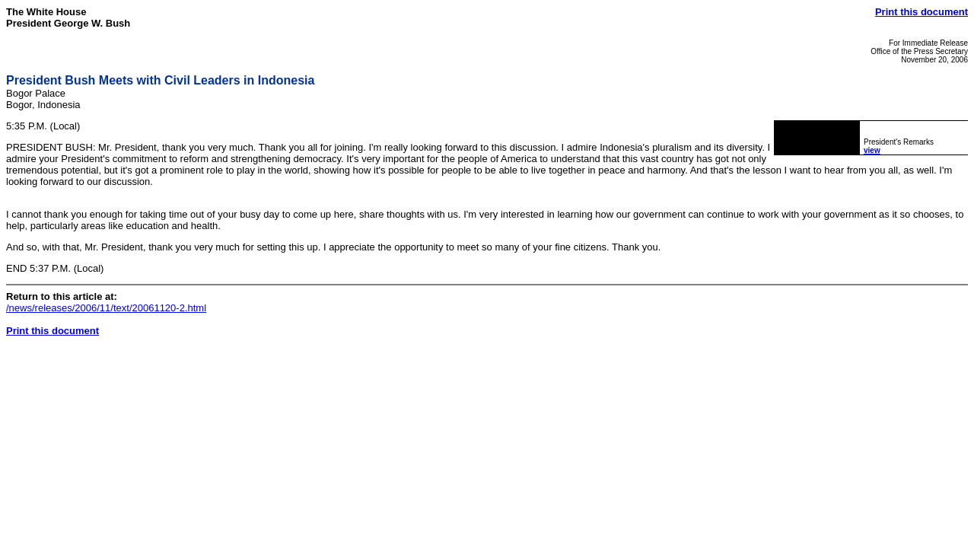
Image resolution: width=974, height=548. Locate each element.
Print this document (921, 12)
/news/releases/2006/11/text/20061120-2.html (106, 308)
